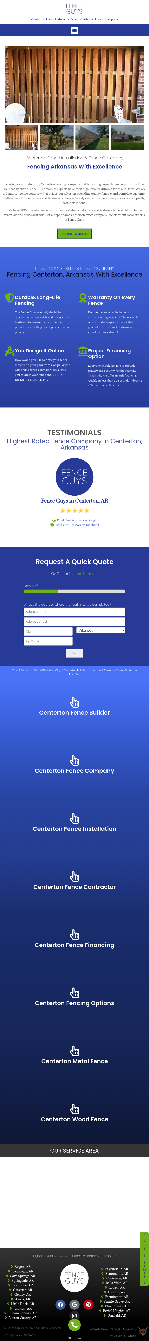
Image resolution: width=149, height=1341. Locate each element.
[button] (74, 30)
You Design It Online (39, 350)
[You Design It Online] (10, 351)
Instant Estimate (83, 574)
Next (74, 653)
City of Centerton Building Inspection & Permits (84, 670)
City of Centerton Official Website (32, 670)
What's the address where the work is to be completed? (68, 605)
